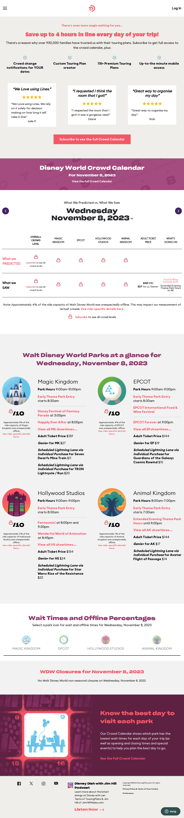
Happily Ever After (52, 422)
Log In (176, 8)
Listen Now (91, 809)
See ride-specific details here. (102, 309)
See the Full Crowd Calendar (123, 758)
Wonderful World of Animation (62, 533)
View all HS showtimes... (57, 544)
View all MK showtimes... (57, 429)
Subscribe (31, 262)
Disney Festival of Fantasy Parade (58, 413)
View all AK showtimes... (152, 530)
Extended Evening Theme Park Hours (170, 286)
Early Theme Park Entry (56, 397)
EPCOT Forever (145, 422)
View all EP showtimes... (152, 429)
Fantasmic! (47, 522)
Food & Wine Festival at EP (170, 280)
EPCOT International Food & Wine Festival (155, 409)
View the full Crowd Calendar (92, 181)
